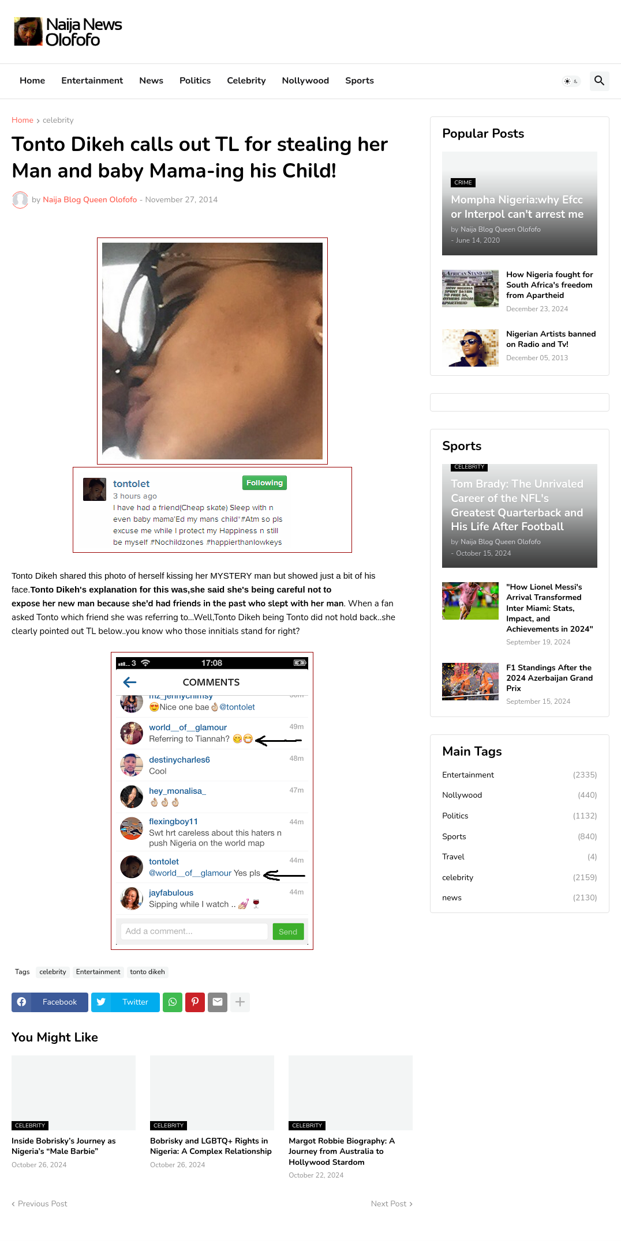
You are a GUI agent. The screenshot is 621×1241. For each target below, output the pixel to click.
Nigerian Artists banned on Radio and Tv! (551, 339)
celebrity (58, 121)
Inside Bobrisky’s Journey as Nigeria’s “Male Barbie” (64, 1146)
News (151, 80)
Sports (359, 80)
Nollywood (306, 80)
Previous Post (42, 1203)
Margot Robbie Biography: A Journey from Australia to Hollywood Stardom (342, 1151)
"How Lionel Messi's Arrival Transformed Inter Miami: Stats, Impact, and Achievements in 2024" (549, 608)
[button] (571, 81)
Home (32, 80)
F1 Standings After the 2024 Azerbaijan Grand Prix (549, 678)
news (519, 898)
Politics (195, 80)
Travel (519, 857)
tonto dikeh (147, 971)
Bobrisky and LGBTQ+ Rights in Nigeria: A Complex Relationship (211, 1146)
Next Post (389, 1203)
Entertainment (92, 80)
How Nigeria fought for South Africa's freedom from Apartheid (549, 285)
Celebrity (246, 80)
